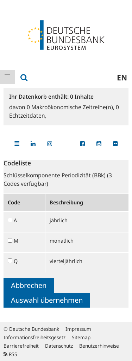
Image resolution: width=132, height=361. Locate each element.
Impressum (78, 329)
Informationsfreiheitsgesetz (34, 337)
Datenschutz (59, 345)
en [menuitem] (122, 77)
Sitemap (81, 337)
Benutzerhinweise (99, 345)
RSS (10, 354)
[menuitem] (7, 77)
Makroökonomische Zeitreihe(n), (71, 107)
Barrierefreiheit (21, 345)
